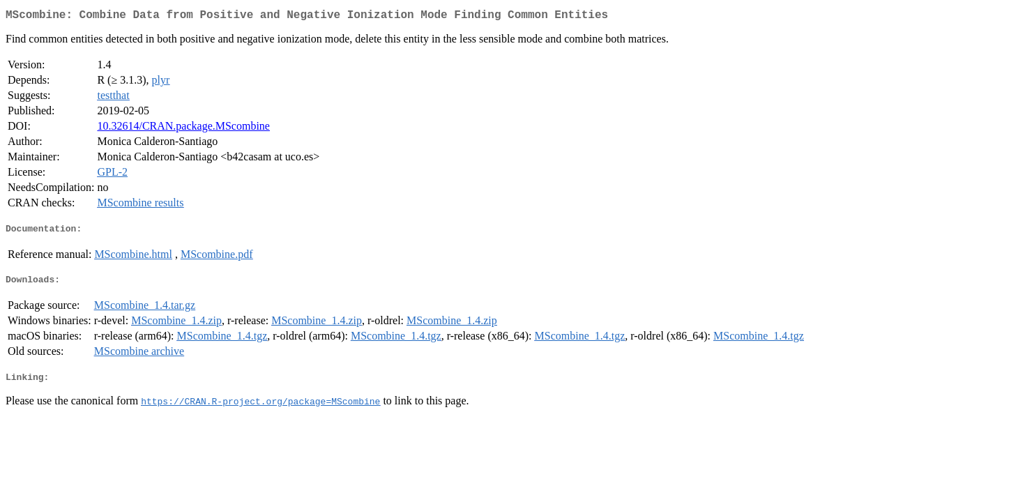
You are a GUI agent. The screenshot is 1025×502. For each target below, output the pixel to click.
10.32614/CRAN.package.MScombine (183, 129)
